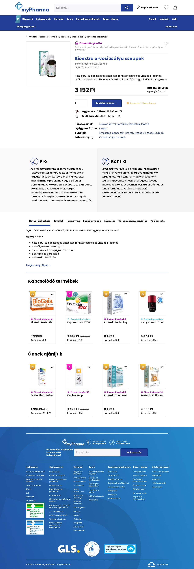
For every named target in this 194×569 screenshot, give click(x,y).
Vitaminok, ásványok (57, 519)
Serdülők (122, 124)
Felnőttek (134, 124)
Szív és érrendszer (56, 511)
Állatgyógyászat (160, 467)
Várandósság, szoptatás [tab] (132, 221)
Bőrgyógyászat (55, 495)
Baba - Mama (140, 467)
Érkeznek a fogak (139, 485)
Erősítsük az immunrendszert (139, 480)
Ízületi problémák (159, 483)
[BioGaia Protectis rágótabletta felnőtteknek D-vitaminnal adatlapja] (42, 317)
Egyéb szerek (157, 487)
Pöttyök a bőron (139, 489)
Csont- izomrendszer (79, 490)
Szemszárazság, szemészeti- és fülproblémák (55, 525)
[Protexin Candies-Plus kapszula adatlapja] (115, 390)
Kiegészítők (93, 500)
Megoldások (78, 37)
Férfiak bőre (112, 494)
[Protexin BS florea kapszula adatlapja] (152, 390)
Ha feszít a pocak (139, 493)
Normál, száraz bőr (115, 479)
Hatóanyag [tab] (73, 221)
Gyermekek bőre (114, 498)
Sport (92, 467)
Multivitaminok (80, 481)
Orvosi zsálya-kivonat (112, 137)
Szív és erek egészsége (78, 496)
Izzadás (149, 133)
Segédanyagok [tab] (92, 221)
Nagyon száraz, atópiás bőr (118, 483)
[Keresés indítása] (127, 7)
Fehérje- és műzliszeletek (94, 479)
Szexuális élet (79, 530)
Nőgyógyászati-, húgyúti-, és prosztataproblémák (59, 506)
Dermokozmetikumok (119, 467)
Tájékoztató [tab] (157, 221)
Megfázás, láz (54, 471)
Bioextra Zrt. (91, 67)
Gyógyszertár (56, 467)
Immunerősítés (80, 478)
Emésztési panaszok (111, 133)
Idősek (145, 124)
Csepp (103, 128)
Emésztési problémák (97, 37)
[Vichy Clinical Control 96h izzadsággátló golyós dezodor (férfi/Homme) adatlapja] (152, 317)
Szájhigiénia (79, 527)
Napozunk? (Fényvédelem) (139, 498)
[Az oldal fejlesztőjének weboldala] (158, 564)
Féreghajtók (156, 475)
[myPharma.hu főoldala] (32, 7)
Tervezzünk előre (139, 471)
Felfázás (77, 511)
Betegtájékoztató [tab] (39, 221)
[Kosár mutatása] (175, 7)
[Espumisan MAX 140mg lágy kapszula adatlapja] (78, 317)
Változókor (78, 519)
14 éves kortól (107, 124)
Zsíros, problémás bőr (116, 487)
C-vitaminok (79, 485)
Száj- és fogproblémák (58, 515)
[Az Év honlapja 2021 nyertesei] (92, 548)
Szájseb (159, 133)
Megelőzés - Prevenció (78, 472)
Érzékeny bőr (113, 471)
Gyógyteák (78, 523)
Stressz (76, 515)
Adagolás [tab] (109, 221)
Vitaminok (156, 479)
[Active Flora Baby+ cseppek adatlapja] (42, 390)
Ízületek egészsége (96, 496)
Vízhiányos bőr (113, 475)
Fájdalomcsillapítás (57, 475)
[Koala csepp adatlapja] (78, 390)
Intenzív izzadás (134, 133)
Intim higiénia (79, 507)
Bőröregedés (112, 491)
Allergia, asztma (55, 485)
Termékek (53, 37)
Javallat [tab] (58, 221)
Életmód (65, 37)
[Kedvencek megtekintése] (167, 7)
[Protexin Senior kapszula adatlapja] (115, 317)
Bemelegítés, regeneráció (94, 485)
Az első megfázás (140, 475)
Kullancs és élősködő (160, 471)
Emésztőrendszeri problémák (56, 490)
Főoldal (42, 37)
